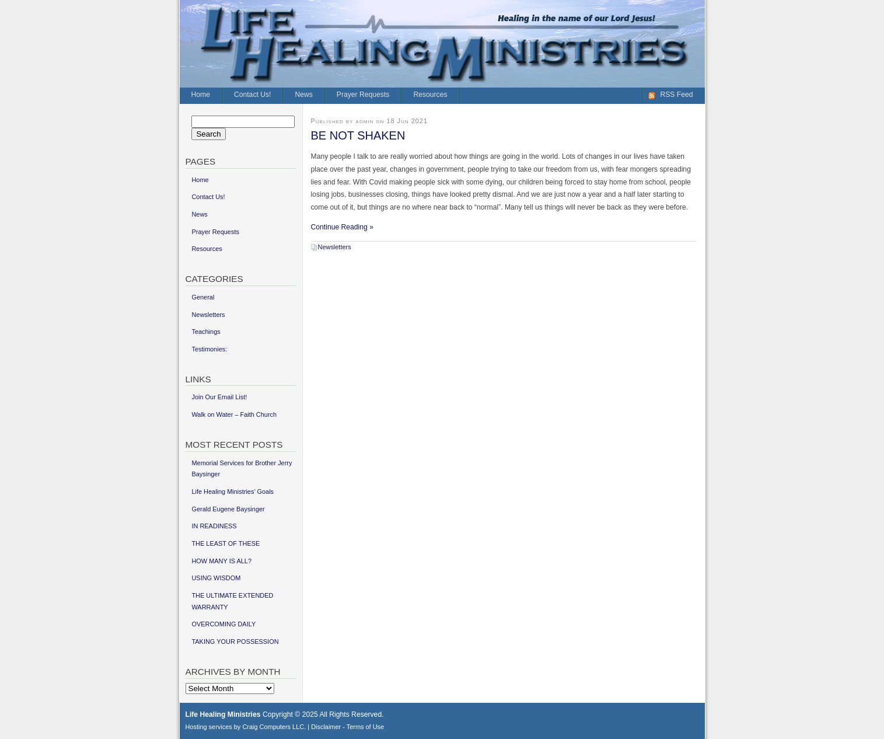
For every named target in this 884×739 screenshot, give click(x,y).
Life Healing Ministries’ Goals (232, 491)
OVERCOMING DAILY (223, 624)
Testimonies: (209, 349)
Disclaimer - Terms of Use (347, 726)
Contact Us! (252, 94)
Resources (430, 94)
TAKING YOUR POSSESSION (234, 641)
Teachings (205, 331)
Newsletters (334, 246)
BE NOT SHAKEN (358, 135)
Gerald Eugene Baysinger (227, 509)
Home (200, 94)
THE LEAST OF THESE (225, 543)
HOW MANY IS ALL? (221, 560)
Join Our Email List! (219, 396)
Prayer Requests (363, 94)
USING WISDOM (215, 577)
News (303, 94)
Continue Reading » (342, 227)
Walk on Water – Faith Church (234, 414)
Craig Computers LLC (273, 726)
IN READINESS (213, 525)
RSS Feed (676, 94)
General (202, 297)
